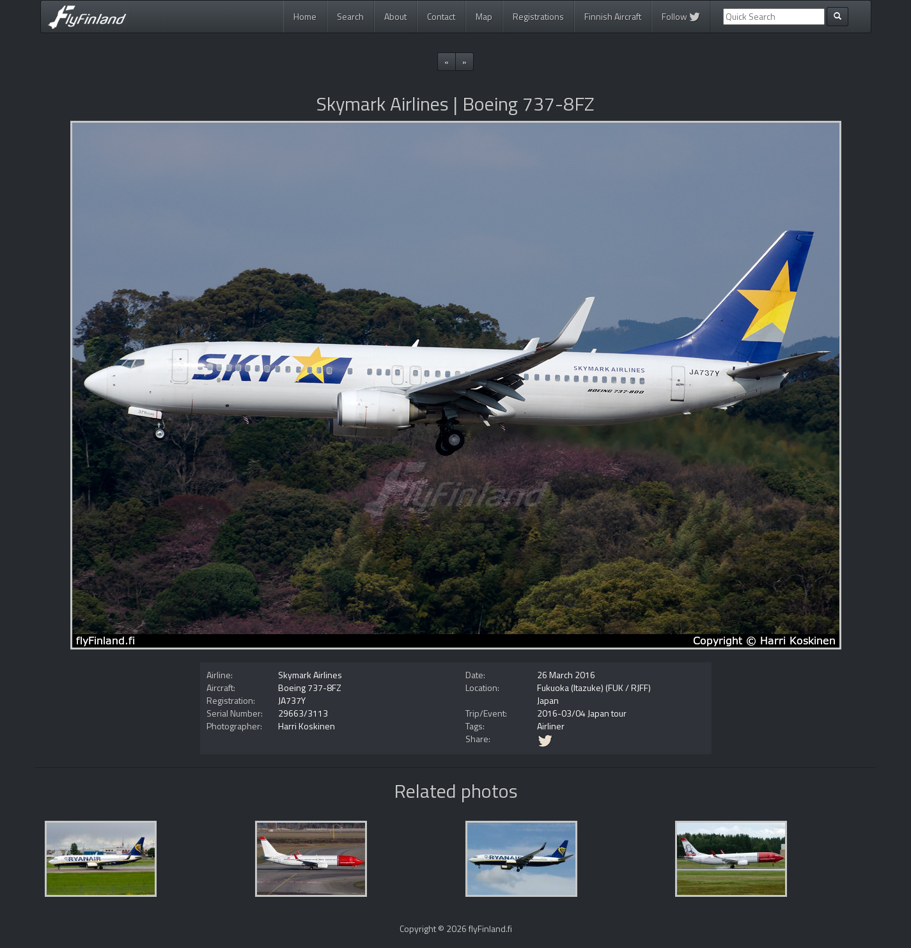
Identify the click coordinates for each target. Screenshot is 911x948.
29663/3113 (303, 713)
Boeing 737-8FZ (309, 687)
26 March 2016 (566, 674)
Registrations (538, 16)
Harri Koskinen (306, 726)
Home (304, 16)
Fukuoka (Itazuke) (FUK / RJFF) (594, 687)
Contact (441, 16)
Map (484, 16)
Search (350, 16)
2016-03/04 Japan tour (582, 713)
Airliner (551, 726)
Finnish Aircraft (612, 16)
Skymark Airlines (310, 674)
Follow (681, 16)
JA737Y (292, 700)
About (395, 16)
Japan (548, 700)
